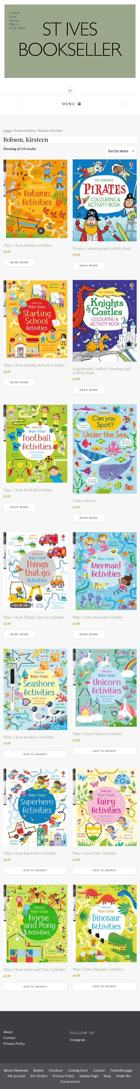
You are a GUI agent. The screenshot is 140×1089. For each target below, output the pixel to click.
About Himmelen (16, 1070)
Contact (9, 1038)
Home (7, 130)
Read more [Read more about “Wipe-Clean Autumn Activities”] (19, 262)
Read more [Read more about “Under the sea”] (89, 517)
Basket (38, 1070)
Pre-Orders (39, 1076)
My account (16, 1076)
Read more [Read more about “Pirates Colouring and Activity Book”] (89, 265)
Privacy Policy (14, 1043)
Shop (107, 1076)
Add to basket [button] (35, 754)
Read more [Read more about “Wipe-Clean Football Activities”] (19, 507)
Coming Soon (78, 1070)
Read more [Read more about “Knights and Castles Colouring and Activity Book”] (89, 389)
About (8, 1032)
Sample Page (88, 1076)
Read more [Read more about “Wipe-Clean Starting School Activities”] (19, 382)
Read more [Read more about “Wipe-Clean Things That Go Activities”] (19, 634)
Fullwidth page (121, 1070)
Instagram (77, 1040)
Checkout (56, 1070)
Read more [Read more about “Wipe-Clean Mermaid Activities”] (89, 634)
